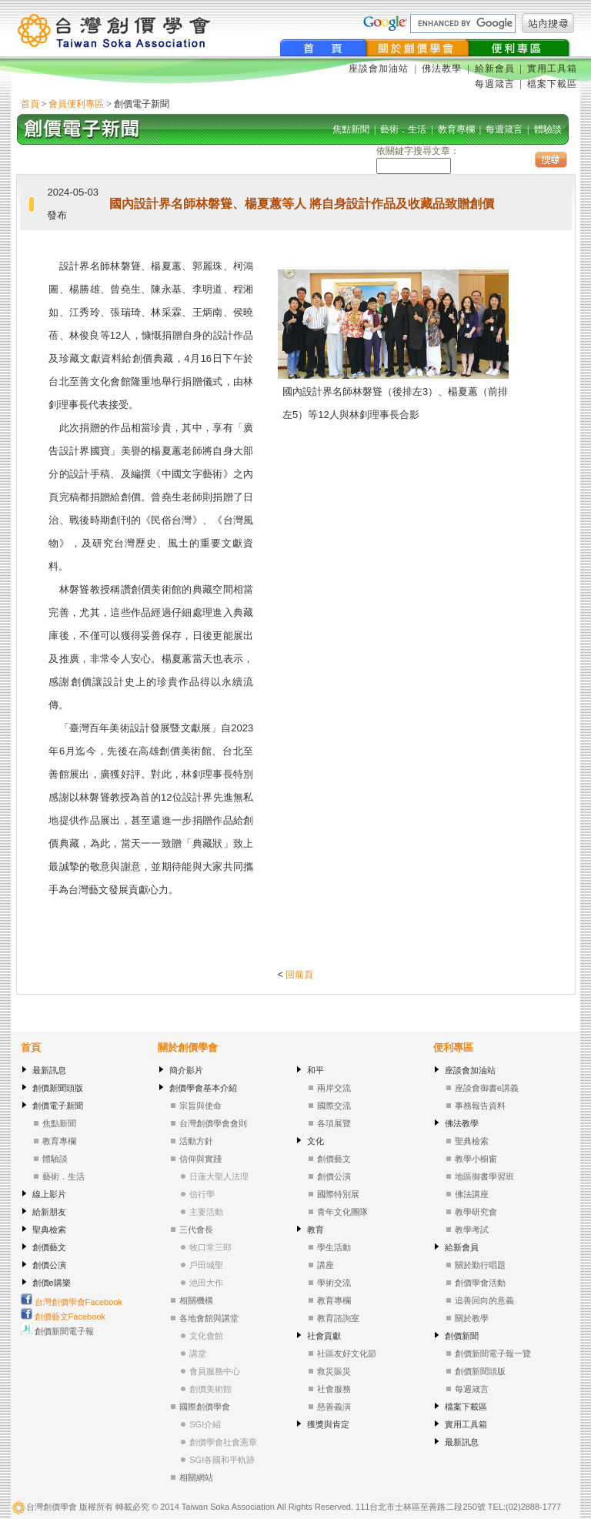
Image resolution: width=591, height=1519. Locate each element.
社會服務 (334, 1389)
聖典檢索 (49, 1229)
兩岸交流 (334, 1087)
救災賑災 (334, 1371)
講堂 (197, 1353)
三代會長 (196, 1229)
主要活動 (206, 1211)
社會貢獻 (324, 1335)
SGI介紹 (205, 1424)
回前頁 (299, 974)
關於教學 (472, 1318)
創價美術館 (210, 1389)
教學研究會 (476, 1211)
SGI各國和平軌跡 (222, 1459)
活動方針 (196, 1141)
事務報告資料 (480, 1105)
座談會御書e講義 (487, 1087)
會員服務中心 (214, 1371)
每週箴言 (495, 84)
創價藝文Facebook (63, 1316)
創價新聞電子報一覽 (493, 1353)
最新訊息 (49, 1070)
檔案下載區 (552, 84)
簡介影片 (186, 1070)
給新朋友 (49, 1211)
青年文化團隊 (342, 1211)
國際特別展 (338, 1194)
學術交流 (334, 1282)
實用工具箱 (552, 68)
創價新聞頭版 (57, 1087)
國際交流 (334, 1105)
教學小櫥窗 (476, 1158)
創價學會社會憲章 (223, 1442)
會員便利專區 (76, 104)
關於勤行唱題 (480, 1265)
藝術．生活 (63, 1176)
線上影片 (49, 1194)
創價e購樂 (51, 1282)
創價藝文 (49, 1247)
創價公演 (49, 1265)
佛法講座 (472, 1194)
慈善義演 (334, 1406)
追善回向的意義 (484, 1300)
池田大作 (206, 1282)
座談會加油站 (380, 68)
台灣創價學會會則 (213, 1123)
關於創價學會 (188, 1047)
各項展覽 (334, 1123)
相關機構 (196, 1300)
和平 (315, 1070)
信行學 (202, 1194)
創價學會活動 (480, 1282)
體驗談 (55, 1158)
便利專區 (453, 1047)
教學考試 (472, 1229)
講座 (325, 1265)
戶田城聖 (206, 1265)
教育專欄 (59, 1141)
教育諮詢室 (338, 1318)
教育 (315, 1229)
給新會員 (495, 68)
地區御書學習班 (484, 1176)
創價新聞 (462, 1335)
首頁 (30, 104)
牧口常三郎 (210, 1247)
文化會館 (206, 1335)
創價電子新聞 (57, 1105)
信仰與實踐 (200, 1158)
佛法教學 (442, 68)
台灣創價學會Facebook (71, 1302)
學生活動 (334, 1247)
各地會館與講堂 (209, 1318)
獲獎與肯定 (328, 1424)
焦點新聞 (59, 1123)
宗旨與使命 (200, 1105)
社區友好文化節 (346, 1353)
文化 (315, 1141)
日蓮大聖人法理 (219, 1176)
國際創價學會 (204, 1406)
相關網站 (196, 1477)
